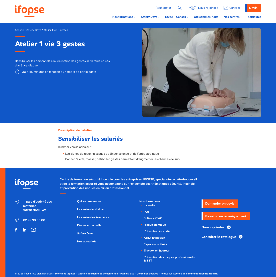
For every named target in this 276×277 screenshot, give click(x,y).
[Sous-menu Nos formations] (135, 17)
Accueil (19, 30)
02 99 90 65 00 (34, 220)
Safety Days (33, 30)
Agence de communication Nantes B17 (195, 273)
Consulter (219, 237)
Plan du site (127, 273)
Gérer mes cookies (147, 273)
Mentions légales (65, 273)
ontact (234, 8)
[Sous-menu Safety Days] (159, 17)
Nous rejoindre (208, 8)
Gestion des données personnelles (98, 273)
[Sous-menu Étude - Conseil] (187, 17)
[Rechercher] (180, 8)
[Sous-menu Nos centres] (241, 17)
